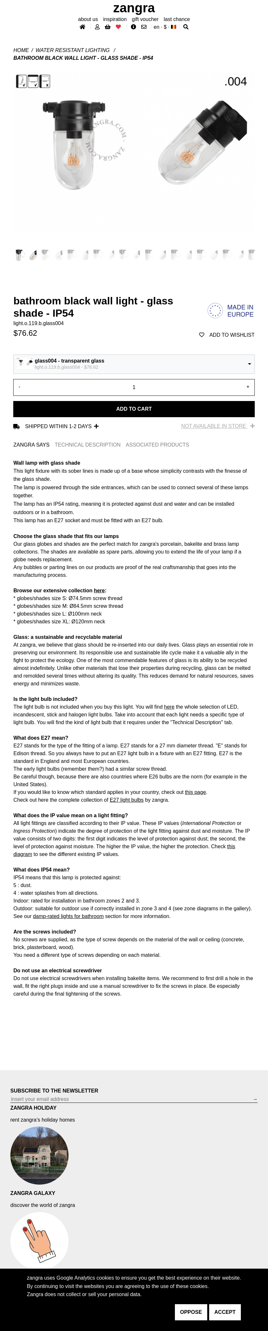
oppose (191, 1312)
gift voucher (145, 19)
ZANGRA (134, 8)
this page (195, 792)
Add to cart (134, 409)
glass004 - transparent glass (69, 361)
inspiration (115, 19)
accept (225, 1312)
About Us (88, 19)
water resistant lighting (73, 50)
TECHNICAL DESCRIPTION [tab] (88, 445)
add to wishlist (227, 335)
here (99, 590)
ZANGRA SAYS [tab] (31, 445)
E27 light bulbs (127, 800)
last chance (177, 19)
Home (21, 50)
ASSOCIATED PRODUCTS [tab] (157, 445)
